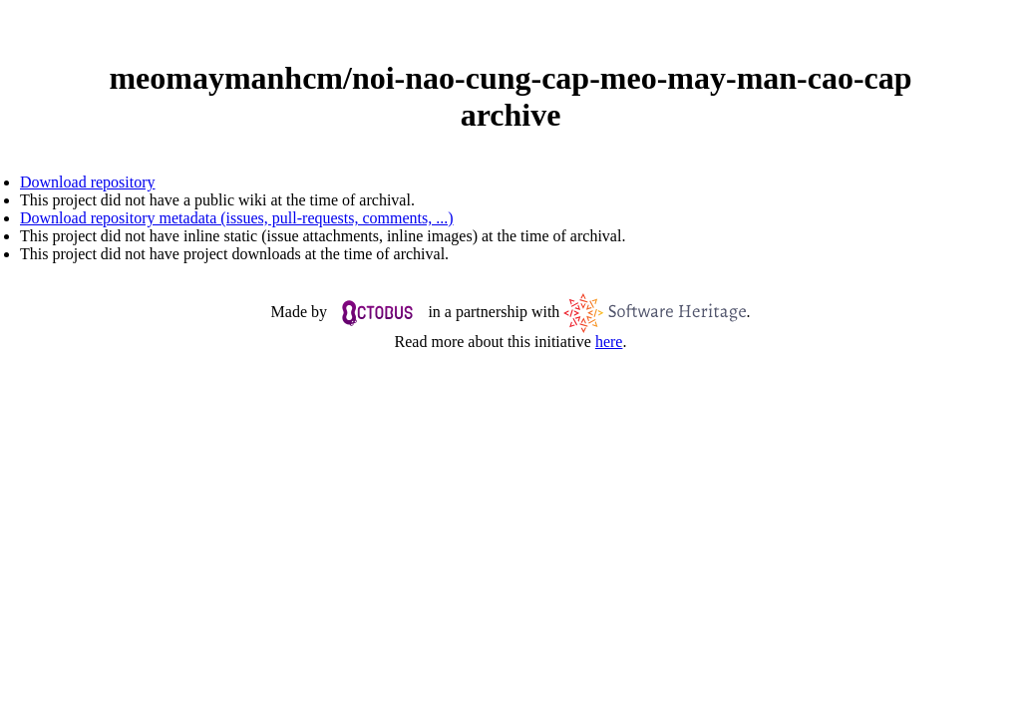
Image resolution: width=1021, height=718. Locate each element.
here (609, 341)
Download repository (88, 182)
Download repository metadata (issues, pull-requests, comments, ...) (237, 217)
